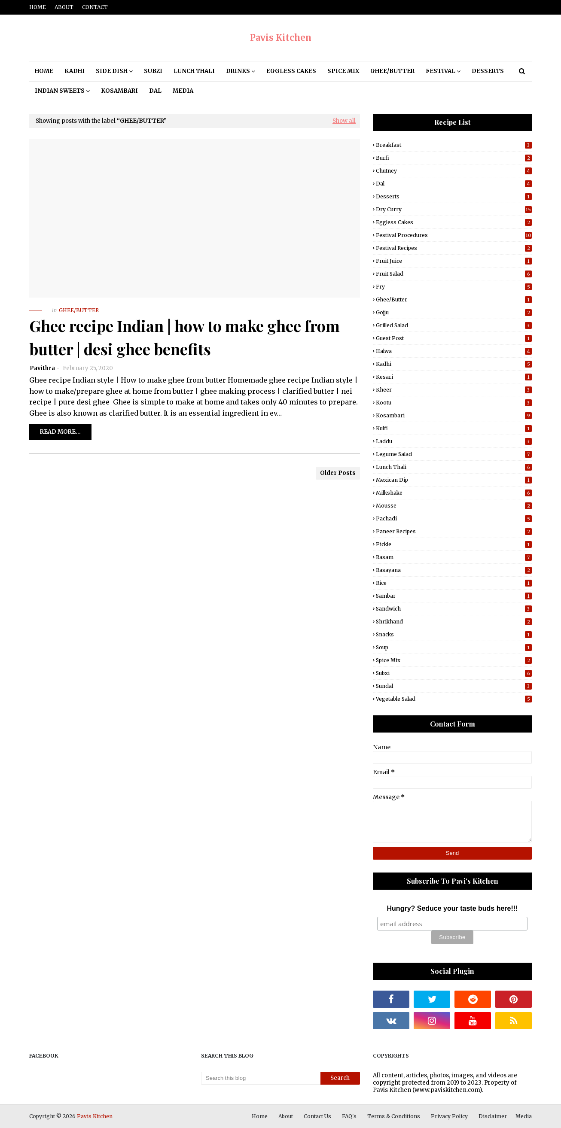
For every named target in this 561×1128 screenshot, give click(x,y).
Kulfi (454, 428)
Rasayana (454, 570)
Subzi (454, 673)
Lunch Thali (454, 467)
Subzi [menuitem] (153, 71)
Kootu (454, 402)
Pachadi (454, 518)
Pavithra (42, 368)
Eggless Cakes (454, 222)
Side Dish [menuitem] (112, 71)
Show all (344, 121)
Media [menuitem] (183, 90)
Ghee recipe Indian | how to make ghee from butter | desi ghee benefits (184, 337)
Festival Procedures (454, 235)
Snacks (454, 634)
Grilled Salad (454, 325)
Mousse (454, 505)
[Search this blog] (260, 1078)
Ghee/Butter (454, 299)
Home (37, 7)
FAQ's (349, 1116)
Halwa (454, 351)
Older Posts (338, 473)
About (64, 7)
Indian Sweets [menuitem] (60, 90)
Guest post (454, 338)
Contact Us (317, 1116)
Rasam (454, 557)
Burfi (454, 158)
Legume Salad (454, 454)
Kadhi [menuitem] (74, 71)
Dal (454, 183)
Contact (95, 7)
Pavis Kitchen (280, 37)
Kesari (454, 377)
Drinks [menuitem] (238, 71)
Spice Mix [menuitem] (343, 71)
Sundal (454, 686)
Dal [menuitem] (155, 90)
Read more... (60, 431)
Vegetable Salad (454, 699)
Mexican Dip (454, 480)
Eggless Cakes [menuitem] (291, 71)
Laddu (454, 441)
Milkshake (454, 493)
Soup (454, 647)
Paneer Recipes (454, 531)
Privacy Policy (449, 1116)
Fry (454, 286)
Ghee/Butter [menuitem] (392, 71)
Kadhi (454, 364)
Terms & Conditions (393, 1116)
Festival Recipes (454, 248)
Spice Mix (454, 660)
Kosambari (454, 415)
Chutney (454, 170)
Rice (454, 583)
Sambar (454, 596)
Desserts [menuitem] (488, 71)
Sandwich (454, 608)
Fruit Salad (454, 274)
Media (523, 1116)
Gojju (454, 312)
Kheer (454, 389)
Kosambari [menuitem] (119, 90)
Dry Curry (454, 209)
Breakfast (454, 145)
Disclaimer (493, 1116)
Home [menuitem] (44, 71)
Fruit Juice (454, 261)
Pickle (454, 544)
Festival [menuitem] (440, 71)
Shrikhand (454, 621)
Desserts (454, 196)
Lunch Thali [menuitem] (194, 71)
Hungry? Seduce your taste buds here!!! (452, 908)
